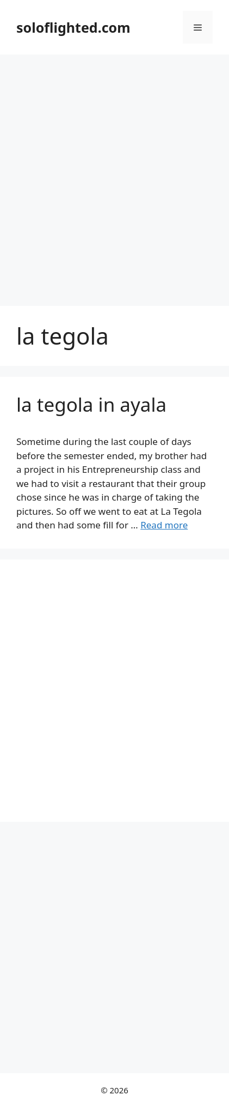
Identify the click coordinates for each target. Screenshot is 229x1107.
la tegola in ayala (91, 404)
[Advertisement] (114, 175)
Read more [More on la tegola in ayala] (164, 525)
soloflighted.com (73, 27)
